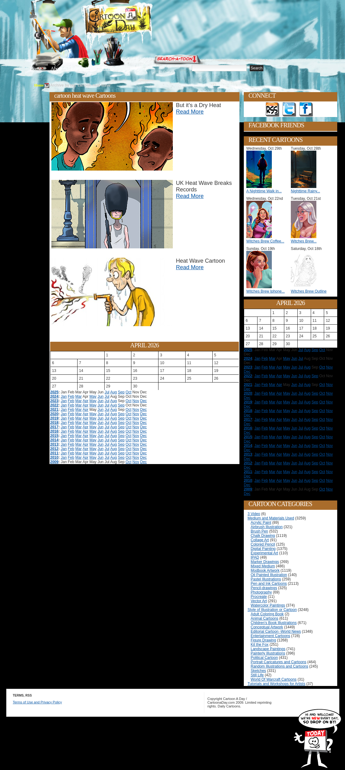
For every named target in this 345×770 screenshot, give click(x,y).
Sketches (258, 671)
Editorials (79, 69)
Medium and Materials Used (271, 518)
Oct (128, 392)
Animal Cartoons (264, 618)
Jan (64, 396)
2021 (54, 409)
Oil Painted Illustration (269, 575)
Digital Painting (263, 549)
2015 (54, 436)
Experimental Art (264, 553)
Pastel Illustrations (266, 579)
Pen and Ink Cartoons (269, 583)
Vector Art (259, 601)
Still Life (257, 675)
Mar (78, 396)
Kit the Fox (259, 644)
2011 (54, 453)
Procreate (259, 596)
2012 (54, 449)
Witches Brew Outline (309, 291)
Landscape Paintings (268, 649)
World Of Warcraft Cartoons (273, 679)
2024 (54, 396)
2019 (54, 418)
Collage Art (260, 540)
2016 (54, 431)
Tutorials (105, 69)
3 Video (254, 514)
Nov (135, 401)
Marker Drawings (265, 562)
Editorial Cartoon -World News (276, 631)
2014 (54, 440)
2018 (54, 422)
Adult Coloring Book (267, 614)
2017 (54, 427)
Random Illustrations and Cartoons (279, 666)
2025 (54, 392)
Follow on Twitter (289, 109)
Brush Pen (259, 531)
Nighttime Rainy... (305, 191)
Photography (261, 592)
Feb (71, 396)
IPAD (255, 557)
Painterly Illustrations (268, 653)
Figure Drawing (263, 640)
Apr (85, 401)
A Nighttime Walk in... (264, 191)
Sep (121, 392)
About (56, 69)
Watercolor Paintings (268, 605)
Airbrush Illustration (267, 527)
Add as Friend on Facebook (306, 109)
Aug (113, 392)
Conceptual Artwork (267, 627)
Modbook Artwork (265, 570)
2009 (54, 462)
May (93, 396)
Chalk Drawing (263, 535)
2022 (54, 405)
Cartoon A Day (133, 20)
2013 (54, 444)
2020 (54, 414)
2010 (54, 457)
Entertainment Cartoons (270, 636)
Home (36, 69)
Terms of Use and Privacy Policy (37, 702)
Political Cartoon (264, 657)
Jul (107, 392)
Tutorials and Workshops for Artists (276, 684)
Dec (143, 401)
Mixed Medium (263, 566)
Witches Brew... (304, 241)
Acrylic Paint (261, 522)
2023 (54, 401)
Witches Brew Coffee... (265, 241)
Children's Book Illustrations (274, 623)
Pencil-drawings (264, 588)
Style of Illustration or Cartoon (272, 610)
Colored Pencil (263, 544)
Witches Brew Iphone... (265, 291)
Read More (190, 112)
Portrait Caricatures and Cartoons (278, 662)
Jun (100, 396)
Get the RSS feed (272, 109)
